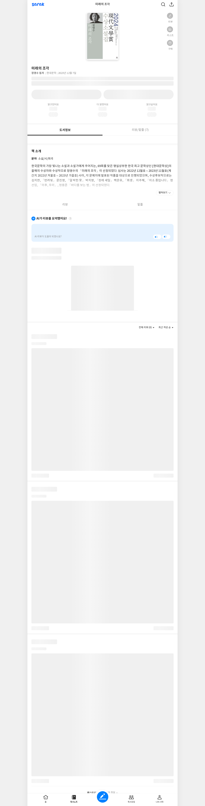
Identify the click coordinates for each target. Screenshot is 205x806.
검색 (163, 4)
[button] (170, 16)
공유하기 (172, 4)
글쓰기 (102, 797)
